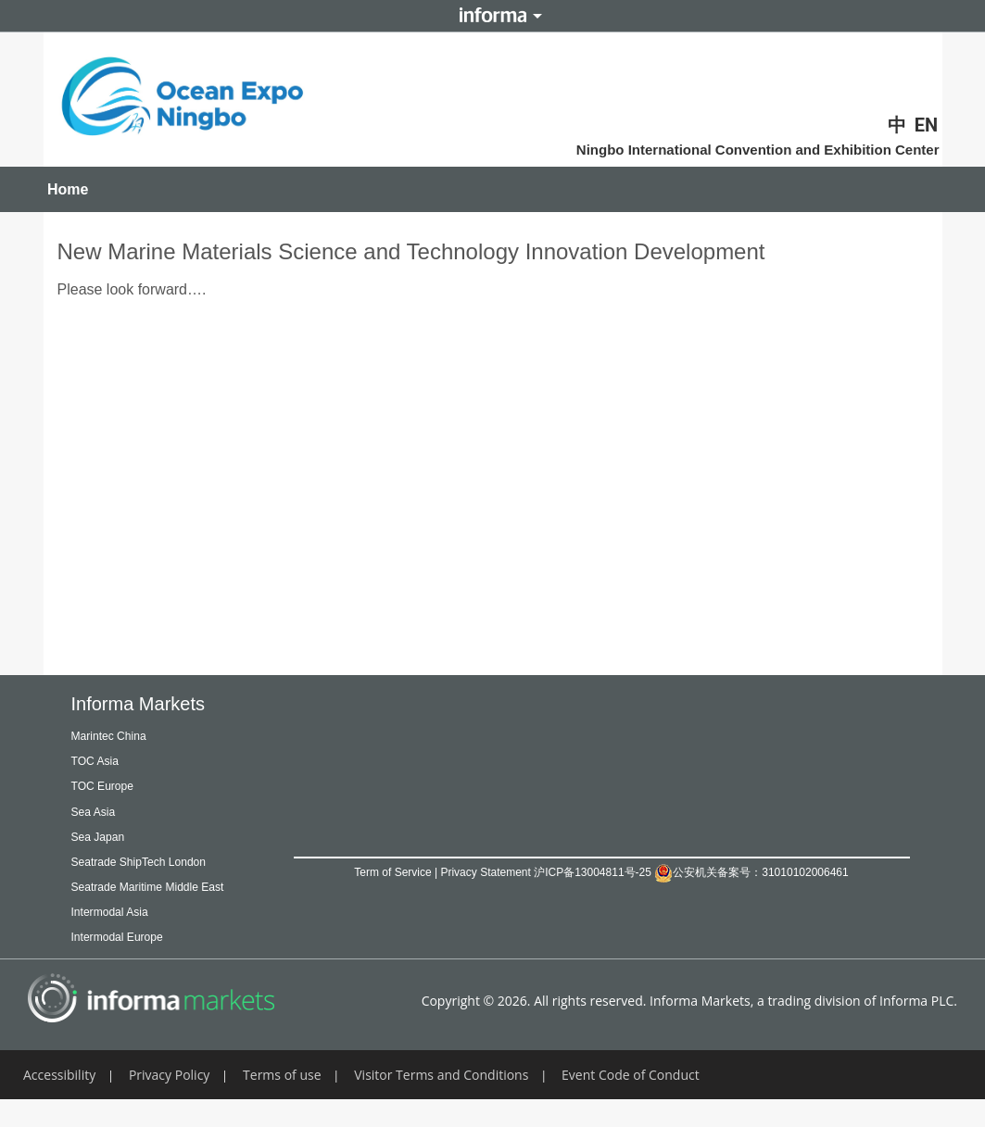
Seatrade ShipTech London (160, 861)
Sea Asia (100, 811)
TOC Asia (102, 760)
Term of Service (392, 872)
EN (926, 125)
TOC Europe (113, 785)
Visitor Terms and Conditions (441, 1099)
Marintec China (121, 735)
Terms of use (282, 1099)
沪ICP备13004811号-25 (592, 872)
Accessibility (59, 1099)
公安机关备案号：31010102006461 (751, 873)
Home (67, 189)
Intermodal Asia (122, 936)
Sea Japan (107, 836)
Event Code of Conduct (631, 1099)
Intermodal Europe (132, 962)
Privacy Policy (169, 1099)
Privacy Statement (485, 872)
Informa (493, 15)
